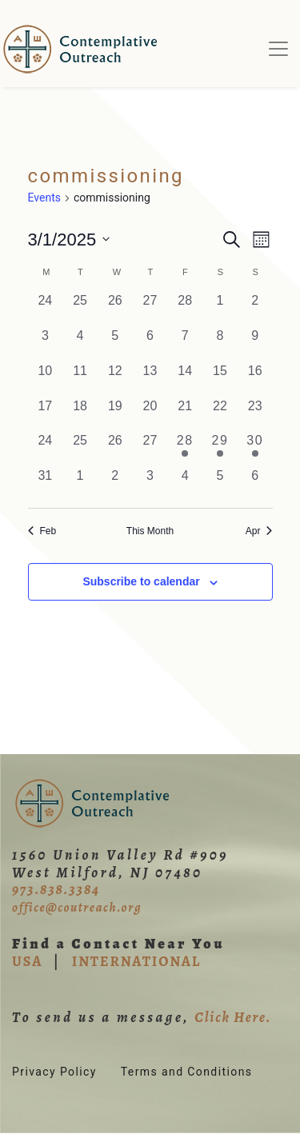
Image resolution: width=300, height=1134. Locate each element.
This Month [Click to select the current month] (150, 531)
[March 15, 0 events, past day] (220, 379)
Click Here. (232, 1017)
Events (44, 197)
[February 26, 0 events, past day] (115, 308)
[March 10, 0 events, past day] (45, 379)
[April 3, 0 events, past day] (150, 483)
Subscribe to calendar (140, 581)
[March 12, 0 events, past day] (115, 379)
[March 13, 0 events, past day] (150, 379)
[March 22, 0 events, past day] (220, 414)
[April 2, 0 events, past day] (115, 483)
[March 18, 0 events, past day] (80, 414)
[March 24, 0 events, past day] (45, 448)
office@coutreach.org (77, 907)
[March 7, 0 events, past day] (184, 343)
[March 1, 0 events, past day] (220, 308)
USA (27, 961)
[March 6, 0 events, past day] (150, 343)
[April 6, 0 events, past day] (255, 483)
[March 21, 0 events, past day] (184, 414)
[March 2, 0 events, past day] (255, 308)
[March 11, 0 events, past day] (80, 379)
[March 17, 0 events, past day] (45, 414)
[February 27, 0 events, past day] (150, 308)
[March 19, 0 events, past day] (115, 414)
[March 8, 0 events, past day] (220, 343)
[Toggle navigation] (278, 49)
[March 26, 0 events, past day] (115, 448)
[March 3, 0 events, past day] (45, 343)
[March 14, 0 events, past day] (184, 379)
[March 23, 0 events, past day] (255, 414)
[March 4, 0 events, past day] (80, 343)
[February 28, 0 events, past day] (184, 308)
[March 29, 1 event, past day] (220, 448)
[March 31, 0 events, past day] (45, 483)
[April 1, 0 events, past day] (80, 483)
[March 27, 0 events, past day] (150, 448)
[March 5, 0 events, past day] (115, 343)
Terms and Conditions (187, 1071)
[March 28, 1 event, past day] (184, 448)
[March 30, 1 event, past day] (255, 448)
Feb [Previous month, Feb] (42, 531)
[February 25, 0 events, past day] (80, 308)
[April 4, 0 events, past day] (184, 483)
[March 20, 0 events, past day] (150, 414)
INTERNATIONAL (136, 961)
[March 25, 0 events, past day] (80, 448)
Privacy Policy (54, 1071)
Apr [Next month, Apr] (259, 531)
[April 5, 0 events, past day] (220, 483)
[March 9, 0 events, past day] (255, 343)
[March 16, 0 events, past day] (255, 379)
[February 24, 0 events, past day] (45, 308)
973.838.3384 (56, 889)
